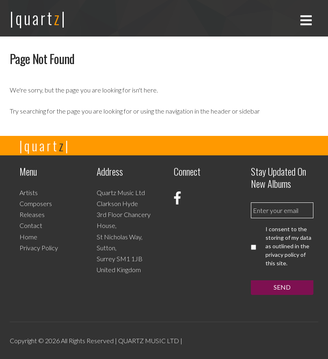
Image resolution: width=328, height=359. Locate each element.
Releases (32, 214)
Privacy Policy (38, 248)
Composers (35, 203)
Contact (30, 225)
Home (28, 237)
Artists (28, 192)
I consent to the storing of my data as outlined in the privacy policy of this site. (288, 246)
